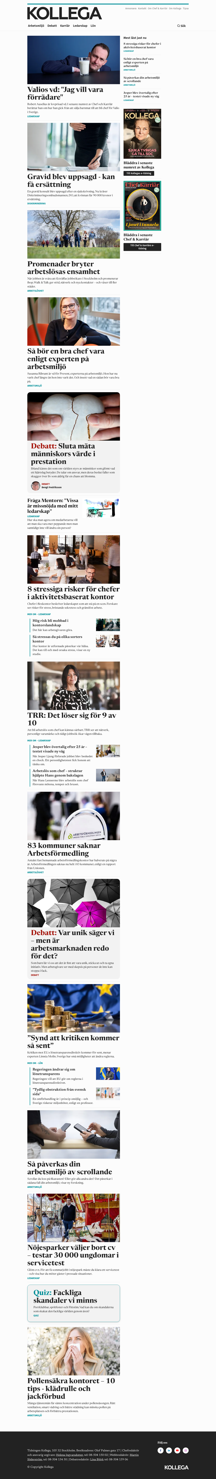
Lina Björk (97, 1459)
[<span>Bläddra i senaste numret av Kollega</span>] (142, 143)
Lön (93, 26)
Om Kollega (175, 8)
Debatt (52, 26)
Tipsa (186, 8)
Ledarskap (80, 26)
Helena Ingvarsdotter (69, 1455)
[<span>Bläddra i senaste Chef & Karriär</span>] (142, 217)
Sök (183, 26)
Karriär (65, 26)
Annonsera (131, 8)
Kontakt (142, 8)
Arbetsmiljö (36, 26)
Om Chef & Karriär (157, 8)
